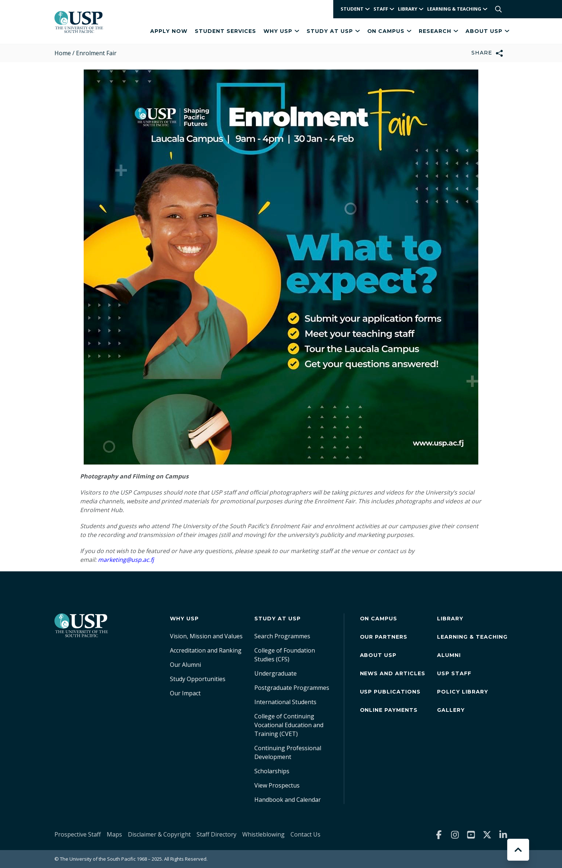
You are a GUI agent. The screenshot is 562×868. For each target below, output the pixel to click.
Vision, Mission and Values (206, 636)
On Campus (389, 31)
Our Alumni (185, 665)
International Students (285, 702)
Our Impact (185, 693)
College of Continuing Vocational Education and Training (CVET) (288, 725)
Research (438, 31)
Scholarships (271, 771)
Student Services (225, 31)
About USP (487, 31)
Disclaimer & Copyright (159, 834)
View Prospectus (277, 785)
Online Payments (389, 710)
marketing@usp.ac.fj (126, 560)
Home (62, 53)
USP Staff (454, 673)
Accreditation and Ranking (206, 650)
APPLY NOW (168, 31)
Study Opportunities (197, 679)
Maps (114, 834)
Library (450, 618)
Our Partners (384, 637)
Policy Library (462, 691)
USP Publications (390, 691)
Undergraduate (275, 673)
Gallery (451, 710)
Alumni (449, 655)
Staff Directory (216, 834)
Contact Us (305, 834)
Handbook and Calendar (287, 800)
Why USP (281, 31)
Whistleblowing (263, 834)
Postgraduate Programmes (291, 688)
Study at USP (333, 31)
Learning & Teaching (472, 637)
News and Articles (393, 673)
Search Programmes (282, 636)
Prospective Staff (77, 834)
